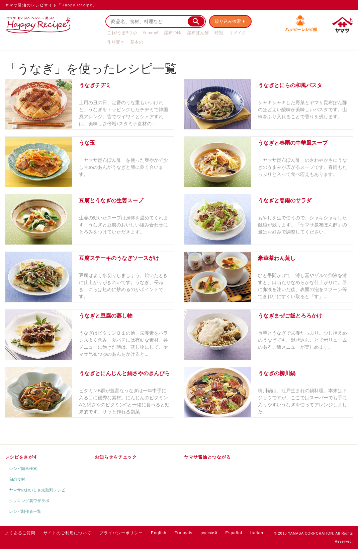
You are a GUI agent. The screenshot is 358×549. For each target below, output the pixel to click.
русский (208, 533)
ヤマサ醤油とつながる (207, 457)
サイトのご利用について (67, 533)
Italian (256, 533)
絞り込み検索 (228, 21)
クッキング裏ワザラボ (29, 500)
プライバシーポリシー (121, 533)
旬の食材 (17, 479)
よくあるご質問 (20, 533)
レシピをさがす (21, 457)
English (158, 533)
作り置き (115, 42)
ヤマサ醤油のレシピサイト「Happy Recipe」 (51, 5)
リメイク (237, 32)
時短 (218, 32)
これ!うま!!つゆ (122, 32)
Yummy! (150, 32)
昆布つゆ (172, 32)
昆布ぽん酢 (198, 32)
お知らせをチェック (116, 457)
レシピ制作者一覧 (25, 511)
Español (233, 533)
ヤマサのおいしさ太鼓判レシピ (37, 490)
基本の (136, 42)
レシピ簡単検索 (23, 468)
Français (183, 533)
